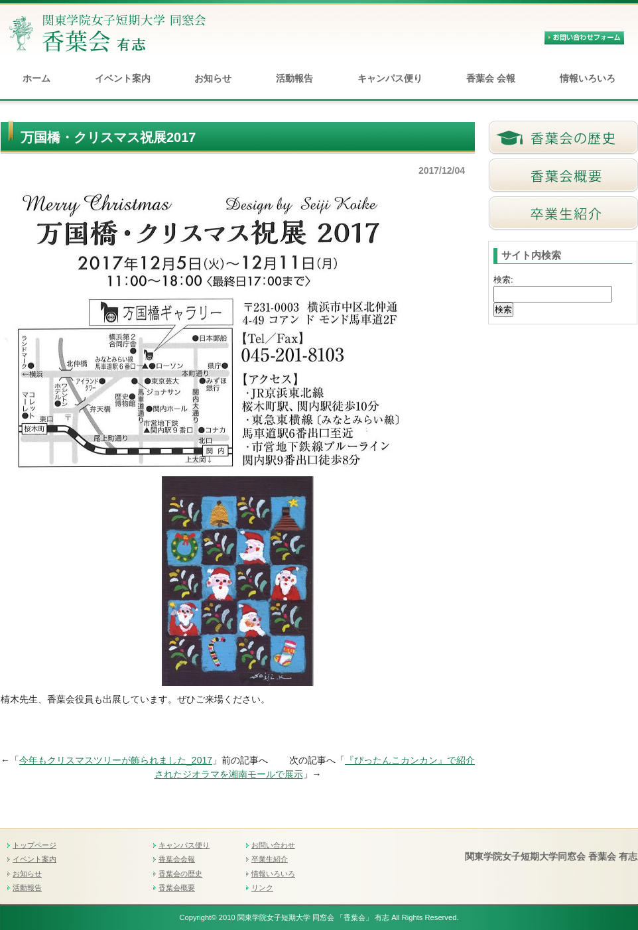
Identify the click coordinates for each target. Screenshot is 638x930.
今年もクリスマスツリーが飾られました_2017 (115, 760)
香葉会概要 (177, 888)
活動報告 (294, 78)
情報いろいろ (587, 78)
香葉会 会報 (490, 78)
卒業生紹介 (269, 859)
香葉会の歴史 (180, 874)
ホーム (36, 78)
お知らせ (212, 78)
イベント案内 (123, 78)
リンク (262, 888)
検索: (503, 280)
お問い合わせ (273, 845)
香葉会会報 (177, 859)
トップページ (34, 845)
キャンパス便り (389, 78)
